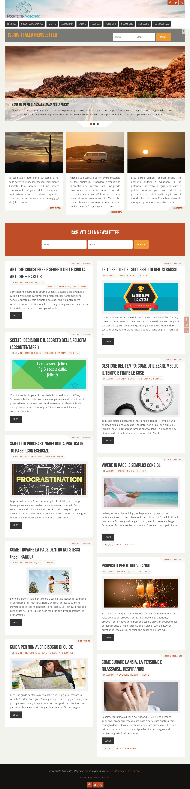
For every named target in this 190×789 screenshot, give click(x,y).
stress (133, 544)
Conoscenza (79, 286)
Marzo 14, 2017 (125, 470)
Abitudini (144, 571)
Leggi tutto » (55, 208)
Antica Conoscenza (58, 286)
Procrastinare (54, 456)
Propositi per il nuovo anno (126, 565)
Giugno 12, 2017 (126, 378)
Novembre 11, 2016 (128, 674)
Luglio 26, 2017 (125, 275)
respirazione (122, 544)
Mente (145, 674)
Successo (143, 275)
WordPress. (106, 777)
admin (18, 282)
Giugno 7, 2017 (33, 456)
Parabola (94, 777)
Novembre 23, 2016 (36, 652)
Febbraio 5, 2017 (126, 571)
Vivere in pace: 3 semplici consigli (132, 465)
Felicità (73, 353)
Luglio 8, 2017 (33, 353)
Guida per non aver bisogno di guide (41, 647)
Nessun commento (81, 263)
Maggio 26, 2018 (34, 282)
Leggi (16, 315)
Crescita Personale (56, 353)
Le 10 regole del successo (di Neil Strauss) (139, 269)
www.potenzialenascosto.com (123, 771)
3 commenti (84, 641)
